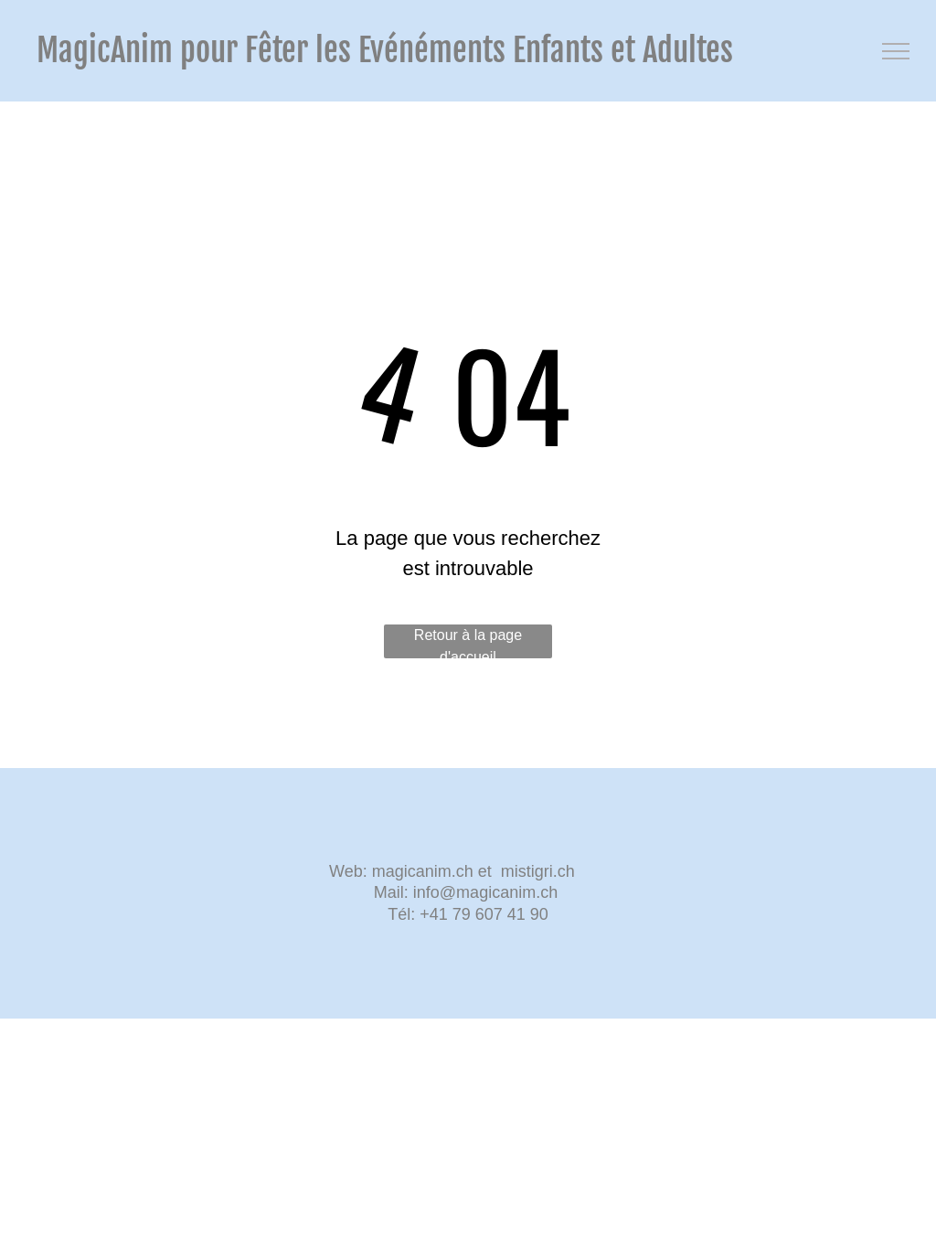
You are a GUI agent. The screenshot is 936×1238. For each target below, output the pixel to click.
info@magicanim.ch (485, 892)
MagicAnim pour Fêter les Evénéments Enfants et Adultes (385, 50)
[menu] (896, 51)
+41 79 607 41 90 (484, 914)
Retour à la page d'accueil (468, 642)
